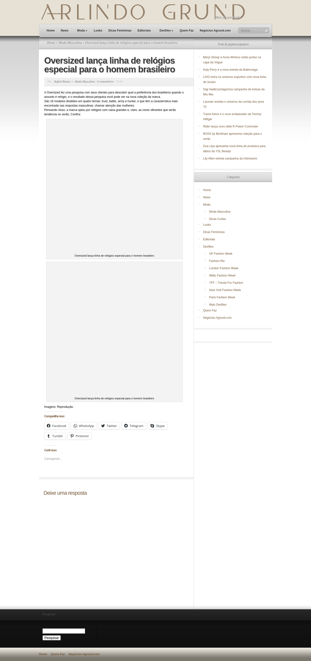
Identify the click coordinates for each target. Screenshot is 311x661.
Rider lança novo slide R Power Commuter (230, 126)
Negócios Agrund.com (215, 30)
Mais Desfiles (217, 304)
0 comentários (105, 81)
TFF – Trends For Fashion (226, 282)
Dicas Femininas (119, 30)
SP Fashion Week (221, 253)
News (64, 30)
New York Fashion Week (225, 290)
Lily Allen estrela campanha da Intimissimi (230, 158)
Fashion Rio (217, 261)
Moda (82, 30)
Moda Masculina (70, 43)
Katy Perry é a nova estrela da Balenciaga (230, 69)
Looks (98, 30)
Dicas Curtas (217, 219)
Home (51, 30)
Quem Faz (187, 30)
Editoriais (144, 30)
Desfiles (166, 30)
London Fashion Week (223, 268)
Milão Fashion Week (222, 275)
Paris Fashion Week (222, 297)
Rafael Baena (62, 81)
